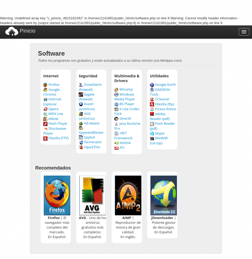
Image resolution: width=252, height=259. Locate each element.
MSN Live (53, 113)
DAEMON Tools (160, 92)
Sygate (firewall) (86, 97)
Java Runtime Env (127, 126)
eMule (50, 118)
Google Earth (163, 84)
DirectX (122, 118)
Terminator (90, 142)
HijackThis (89, 147)
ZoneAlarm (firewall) (90, 87)
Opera (50, 108)
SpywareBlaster (91, 130)
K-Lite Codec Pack (126, 111)
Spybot (87, 137)
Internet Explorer (52, 101)
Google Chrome (51, 92)
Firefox (51, 84)
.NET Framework (123, 135)
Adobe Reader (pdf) (160, 116)
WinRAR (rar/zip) (159, 140)
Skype (157, 133)
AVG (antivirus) (87, 116)
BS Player (124, 103)
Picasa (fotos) (163, 108)
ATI (119, 147)
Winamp (123, 89)
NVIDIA (122, 142)
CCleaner (160, 99)
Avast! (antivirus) (87, 106)
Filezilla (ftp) (162, 104)
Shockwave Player (54, 131)
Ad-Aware (89, 123)
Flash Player (55, 123)
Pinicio (20, 31)
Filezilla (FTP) (56, 138)
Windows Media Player (124, 97)
